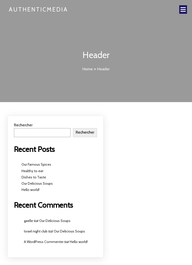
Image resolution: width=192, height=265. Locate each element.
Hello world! (31, 189)
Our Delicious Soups (37, 183)
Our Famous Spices (36, 164)
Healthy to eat (32, 171)
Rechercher (23, 125)
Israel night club (36, 231)
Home (87, 69)
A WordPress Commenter (44, 241)
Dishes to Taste (34, 177)
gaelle (28, 220)
